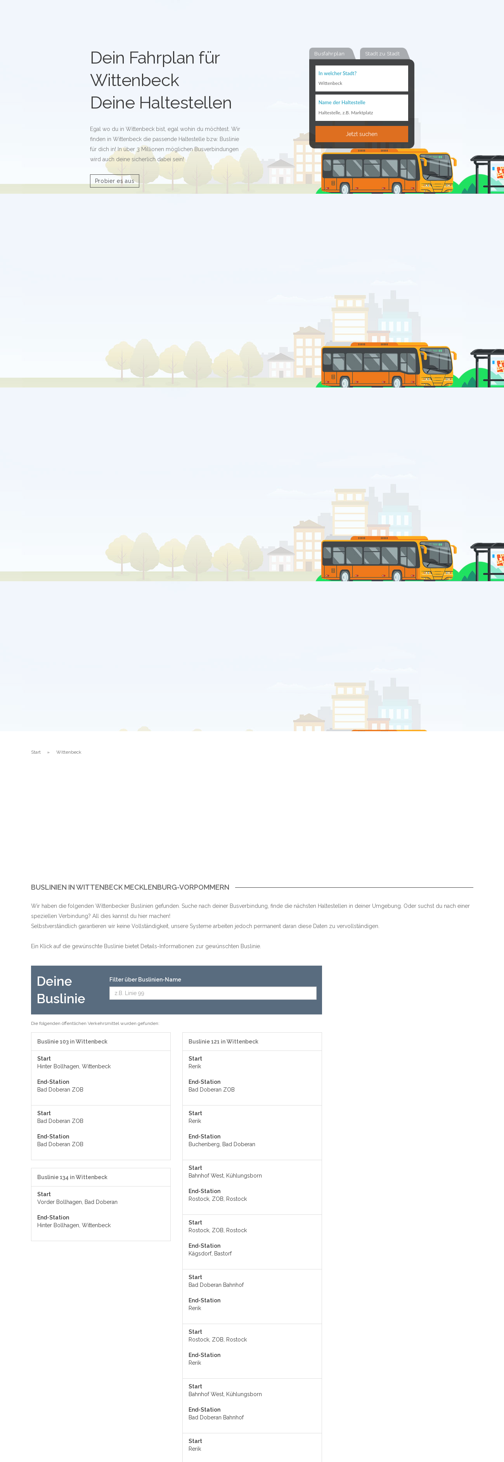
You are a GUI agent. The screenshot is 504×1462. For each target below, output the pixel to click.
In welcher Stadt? (338, 74)
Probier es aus (115, 181)
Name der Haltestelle (342, 103)
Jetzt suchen (362, 134)
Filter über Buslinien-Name (145, 979)
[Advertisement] (252, 825)
